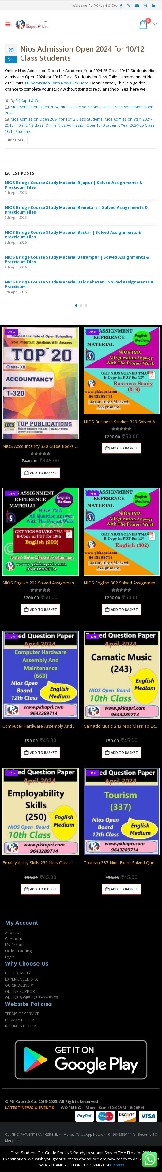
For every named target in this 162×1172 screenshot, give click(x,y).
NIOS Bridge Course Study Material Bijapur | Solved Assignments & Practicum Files (73, 185)
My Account (15, 944)
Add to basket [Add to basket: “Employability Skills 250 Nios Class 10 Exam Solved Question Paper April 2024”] (43, 889)
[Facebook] (120, 5)
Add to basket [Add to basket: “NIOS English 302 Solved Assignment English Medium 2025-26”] (124, 609)
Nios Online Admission (80, 106)
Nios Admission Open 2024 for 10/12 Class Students (82, 53)
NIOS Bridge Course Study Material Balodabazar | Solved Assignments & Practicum (79, 284)
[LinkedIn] (153, 5)
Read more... (16, 140)
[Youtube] (137, 5)
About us (13, 932)
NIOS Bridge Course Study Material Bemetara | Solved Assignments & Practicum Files (76, 210)
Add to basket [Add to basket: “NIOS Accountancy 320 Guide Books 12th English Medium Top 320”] (43, 472)
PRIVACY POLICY (19, 1020)
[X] (129, 5)
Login (10, 957)
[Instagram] (145, 5)
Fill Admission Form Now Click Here (57, 83)
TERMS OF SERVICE (22, 1013)
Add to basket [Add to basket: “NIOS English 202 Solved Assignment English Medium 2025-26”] (43, 609)
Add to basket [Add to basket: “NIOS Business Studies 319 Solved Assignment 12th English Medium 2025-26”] (124, 448)
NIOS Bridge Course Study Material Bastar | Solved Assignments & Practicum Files (73, 234)
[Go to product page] (40, 383)
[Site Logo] (32, 24)
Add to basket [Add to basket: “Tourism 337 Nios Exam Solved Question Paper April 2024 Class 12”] (124, 889)
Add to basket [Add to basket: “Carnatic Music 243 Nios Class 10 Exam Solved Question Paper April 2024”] (124, 752)
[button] (9, 24)
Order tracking (18, 951)
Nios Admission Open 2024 (34, 106)
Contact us (14, 938)
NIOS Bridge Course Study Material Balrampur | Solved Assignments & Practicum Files (77, 259)
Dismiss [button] (117, 1165)
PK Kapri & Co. (28, 100)
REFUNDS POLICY (20, 1026)
